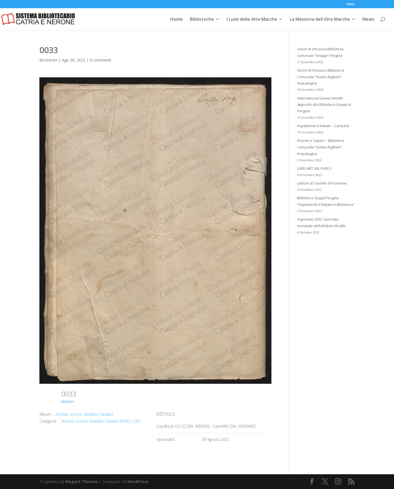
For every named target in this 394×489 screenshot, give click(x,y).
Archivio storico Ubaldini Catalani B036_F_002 (101, 421)
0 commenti (100, 60)
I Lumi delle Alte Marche (252, 19)
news (350, 4)
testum (51, 60)
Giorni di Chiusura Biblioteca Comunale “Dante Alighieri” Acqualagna (320, 77)
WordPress (138, 481)
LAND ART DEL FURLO (314, 168)
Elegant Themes (81, 481)
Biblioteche (202, 19)
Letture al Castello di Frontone (322, 183)
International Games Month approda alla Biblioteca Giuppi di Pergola (324, 105)
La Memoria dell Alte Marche (320, 19)
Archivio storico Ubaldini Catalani (84, 414)
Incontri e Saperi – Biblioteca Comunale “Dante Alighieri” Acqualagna (320, 147)
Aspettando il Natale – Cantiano (323, 125)
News (368, 19)
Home (176, 19)
